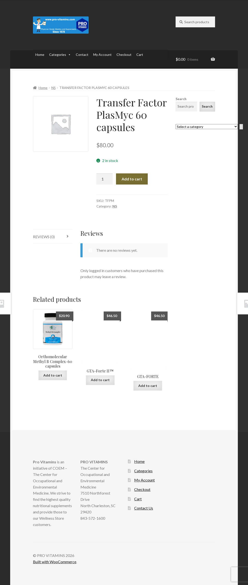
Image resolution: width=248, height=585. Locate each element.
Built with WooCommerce (54, 561)
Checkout (124, 54)
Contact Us (143, 508)
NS (53, 88)
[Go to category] (241, 127)
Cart (139, 54)
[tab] (53, 237)
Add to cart (132, 179)
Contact (82, 54)
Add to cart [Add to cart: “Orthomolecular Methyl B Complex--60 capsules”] (52, 375)
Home (39, 54)
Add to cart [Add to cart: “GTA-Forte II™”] (100, 380)
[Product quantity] (104, 179)
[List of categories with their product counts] (207, 126)
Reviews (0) (44, 236)
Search (181, 99)
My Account (102, 54)
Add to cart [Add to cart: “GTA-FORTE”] (147, 386)
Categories (60, 54)
